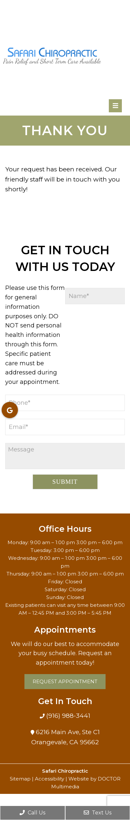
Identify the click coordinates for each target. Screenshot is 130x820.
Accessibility (49, 779)
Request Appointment (65, 681)
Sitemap (20, 779)
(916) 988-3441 (67, 715)
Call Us (32, 813)
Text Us (97, 813)
